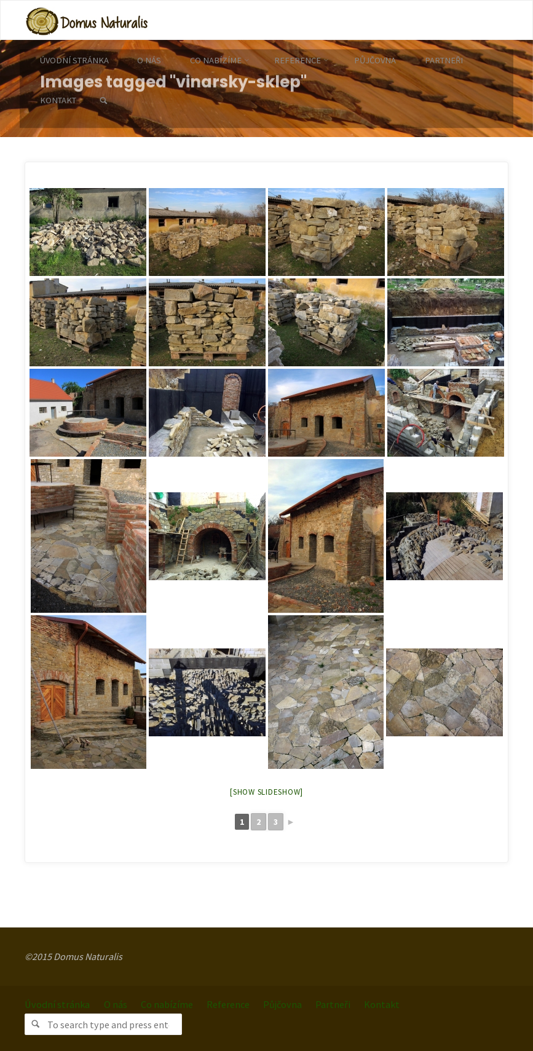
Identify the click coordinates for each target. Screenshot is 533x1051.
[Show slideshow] (266, 792)
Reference (228, 1004)
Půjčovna (282, 1004)
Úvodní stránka (57, 1004)
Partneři (332, 1004)
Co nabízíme (167, 1004)
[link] (103, 101)
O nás (115, 1004)
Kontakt (382, 1004)
